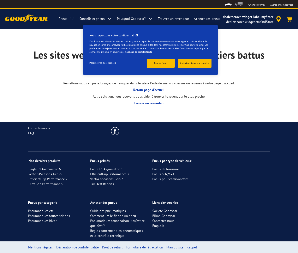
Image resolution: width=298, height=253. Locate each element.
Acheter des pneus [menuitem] (207, 19)
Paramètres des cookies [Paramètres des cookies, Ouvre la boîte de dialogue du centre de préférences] (102, 62)
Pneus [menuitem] (66, 18)
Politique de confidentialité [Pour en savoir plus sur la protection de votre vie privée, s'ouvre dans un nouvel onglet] (138, 51)
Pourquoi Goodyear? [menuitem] (135, 18)
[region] (150, 50)
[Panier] (289, 19)
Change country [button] (256, 4)
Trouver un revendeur (149, 103)
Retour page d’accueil (149, 90)
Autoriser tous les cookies (194, 63)
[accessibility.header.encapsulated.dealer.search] (252, 19)
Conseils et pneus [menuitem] (95, 18)
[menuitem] (228, 4)
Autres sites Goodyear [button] (281, 4)
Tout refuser (160, 63)
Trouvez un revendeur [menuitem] (173, 19)
